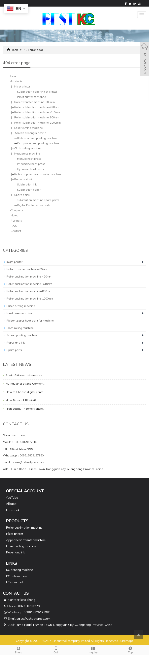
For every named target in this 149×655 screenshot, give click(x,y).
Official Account (25, 490)
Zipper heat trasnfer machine (26, 540)
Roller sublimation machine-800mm (36, 117)
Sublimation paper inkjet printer (37, 91)
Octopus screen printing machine (38, 143)
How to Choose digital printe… (25, 392)
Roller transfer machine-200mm (34, 102)
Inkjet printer (22, 86)
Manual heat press (29, 158)
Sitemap (126, 641)
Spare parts (22, 195)
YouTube (12, 497)
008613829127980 (32, 455)
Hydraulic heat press (30, 169)
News (14, 215)
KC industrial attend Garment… (25, 383)
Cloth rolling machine (27, 148)
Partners (16, 220)
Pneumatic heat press (31, 164)
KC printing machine (19, 570)
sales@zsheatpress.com (28, 462)
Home (15, 50)
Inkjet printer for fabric (31, 97)
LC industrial (14, 582)
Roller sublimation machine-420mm (36, 107)
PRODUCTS (17, 520)
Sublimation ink (27, 184)
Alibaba (11, 504)
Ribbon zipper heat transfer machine (37, 174)
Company (17, 210)
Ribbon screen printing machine (37, 138)
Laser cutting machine (28, 128)
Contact (16, 231)
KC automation (16, 576)
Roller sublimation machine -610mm (37, 112)
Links (11, 563)
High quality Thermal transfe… (25, 408)
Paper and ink (23, 179)
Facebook (12, 510)
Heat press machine (27, 153)
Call (55, 649)
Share (18, 649)
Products (16, 81)
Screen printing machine (30, 133)
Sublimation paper (29, 189)
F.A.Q (14, 226)
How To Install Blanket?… (22, 400)
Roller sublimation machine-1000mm (37, 122)
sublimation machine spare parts (38, 200)
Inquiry (93, 649)
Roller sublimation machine (24, 527)
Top (130, 649)
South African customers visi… (25, 375)
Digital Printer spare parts (34, 205)
